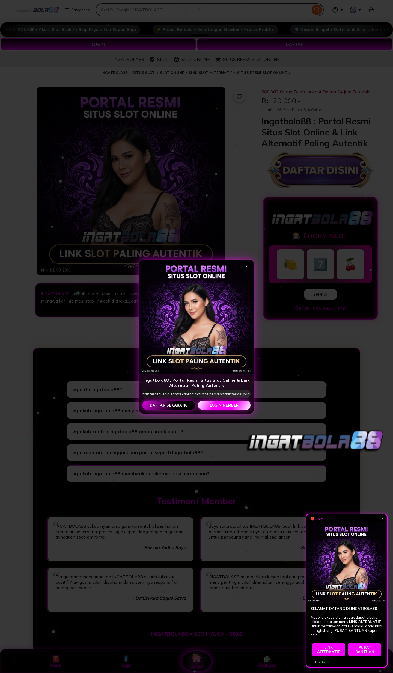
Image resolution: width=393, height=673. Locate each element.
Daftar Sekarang (169, 405)
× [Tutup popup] (247, 265)
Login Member (224, 405)
